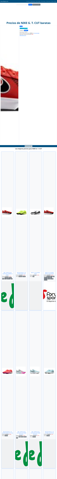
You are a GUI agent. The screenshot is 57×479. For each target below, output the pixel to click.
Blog (55, 1)
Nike (21, 26)
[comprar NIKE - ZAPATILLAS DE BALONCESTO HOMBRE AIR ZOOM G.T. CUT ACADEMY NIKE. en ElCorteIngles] (7, 212)
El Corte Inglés (36, 33)
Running (28, 1)
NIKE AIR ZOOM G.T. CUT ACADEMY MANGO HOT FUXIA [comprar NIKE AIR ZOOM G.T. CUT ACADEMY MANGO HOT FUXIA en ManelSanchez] (7, 432)
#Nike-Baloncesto (23, 35)
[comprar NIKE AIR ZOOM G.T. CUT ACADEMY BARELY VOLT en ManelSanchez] (21, 212)
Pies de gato (43, 1)
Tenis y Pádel (38, 1)
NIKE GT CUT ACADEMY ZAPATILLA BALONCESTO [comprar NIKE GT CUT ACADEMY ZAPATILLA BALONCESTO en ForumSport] (49, 273)
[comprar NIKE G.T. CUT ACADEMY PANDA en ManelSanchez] (35, 212)
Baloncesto (48, 1)
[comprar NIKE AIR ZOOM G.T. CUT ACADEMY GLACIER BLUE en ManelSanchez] (49, 371)
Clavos (52, 1)
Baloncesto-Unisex (23, 28)
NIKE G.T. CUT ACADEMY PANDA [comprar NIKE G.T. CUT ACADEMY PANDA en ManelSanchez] (35, 273)
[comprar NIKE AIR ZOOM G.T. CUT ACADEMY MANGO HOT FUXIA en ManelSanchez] (7, 371)
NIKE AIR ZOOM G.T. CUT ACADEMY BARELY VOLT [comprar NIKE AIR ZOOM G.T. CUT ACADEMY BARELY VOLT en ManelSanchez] (21, 273)
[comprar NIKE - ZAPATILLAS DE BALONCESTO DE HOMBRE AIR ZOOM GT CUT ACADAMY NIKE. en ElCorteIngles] (21, 371)
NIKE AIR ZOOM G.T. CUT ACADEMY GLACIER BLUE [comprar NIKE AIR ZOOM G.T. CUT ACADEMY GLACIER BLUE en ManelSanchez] (49, 432)
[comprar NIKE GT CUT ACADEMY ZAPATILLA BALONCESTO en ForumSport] (49, 212)
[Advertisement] (28, 14)
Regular (26, 30)
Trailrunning (32, 1)
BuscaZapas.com (4, 1)
